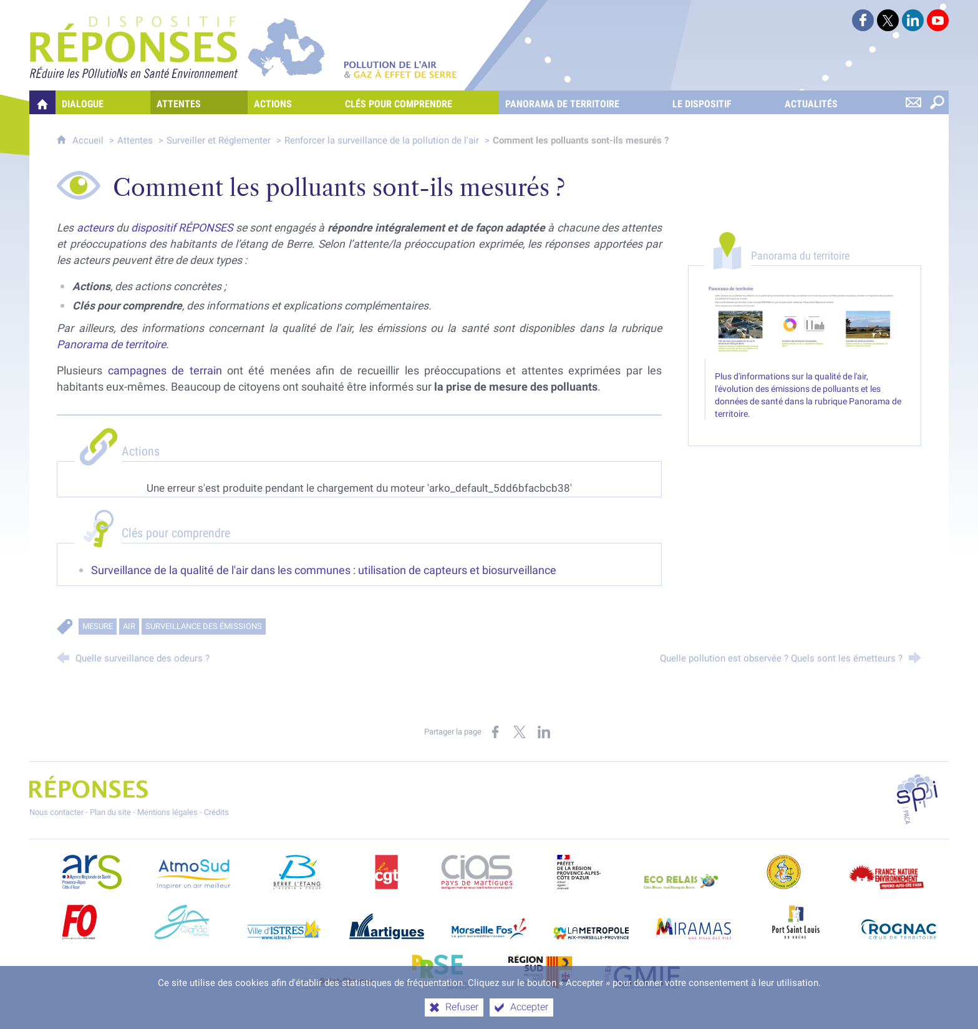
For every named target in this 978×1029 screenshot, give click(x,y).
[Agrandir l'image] (804, 320)
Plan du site (110, 812)
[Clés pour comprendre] (419, 102)
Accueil (89, 140)
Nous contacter (56, 812)
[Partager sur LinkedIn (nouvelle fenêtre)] (543, 732)
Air (129, 626)
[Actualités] (831, 102)
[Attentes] (199, 102)
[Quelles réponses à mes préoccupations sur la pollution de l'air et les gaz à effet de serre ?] (42, 102)
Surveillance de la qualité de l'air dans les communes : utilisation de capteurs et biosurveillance (323, 570)
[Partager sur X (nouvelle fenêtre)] (519, 732)
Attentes (135, 140)
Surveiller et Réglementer (219, 140)
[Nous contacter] (913, 102)
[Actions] (293, 102)
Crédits (216, 812)
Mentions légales (167, 812)
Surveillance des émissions (203, 626)
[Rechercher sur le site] (937, 102)
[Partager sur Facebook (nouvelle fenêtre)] (495, 732)
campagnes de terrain (165, 370)
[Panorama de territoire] (582, 102)
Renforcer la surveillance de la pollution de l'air (381, 140)
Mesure (97, 626)
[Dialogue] (103, 102)
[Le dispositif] (722, 102)
